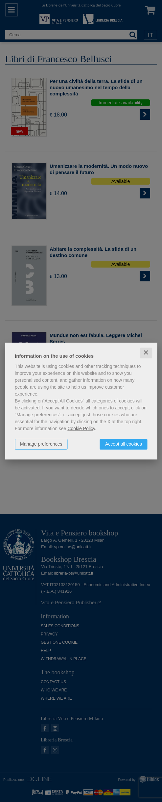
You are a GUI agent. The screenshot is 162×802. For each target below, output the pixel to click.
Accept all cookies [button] (123, 444)
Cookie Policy (81, 428)
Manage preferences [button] (41, 444)
